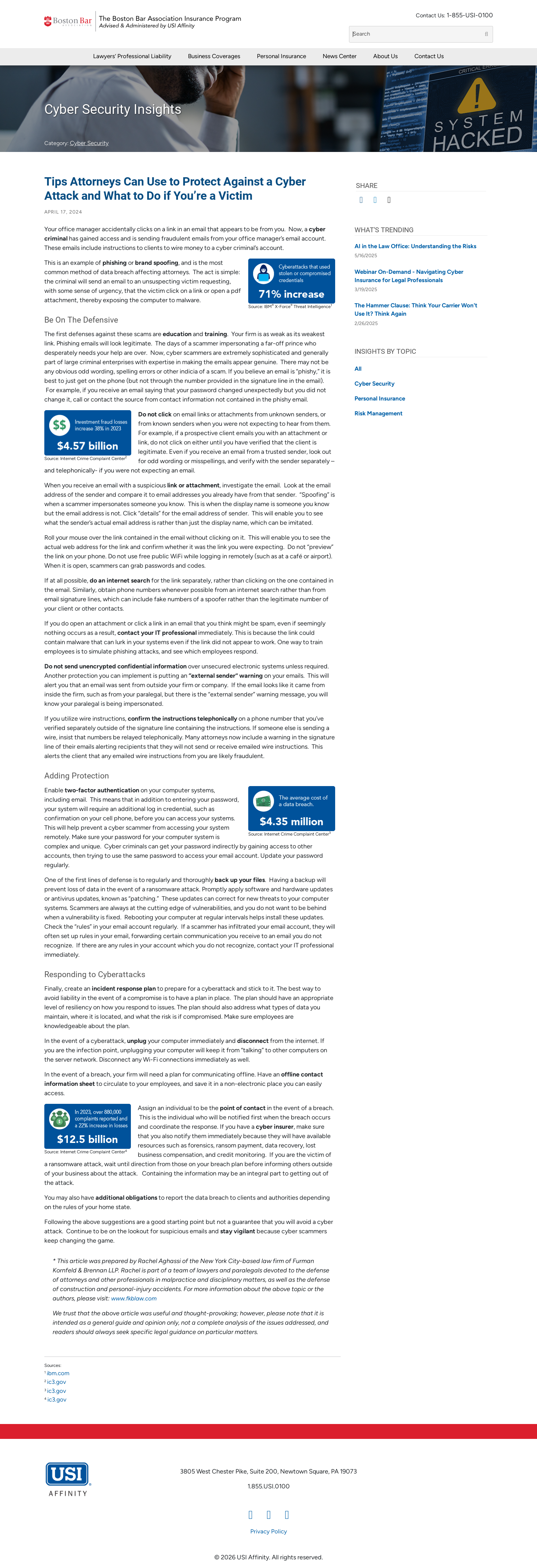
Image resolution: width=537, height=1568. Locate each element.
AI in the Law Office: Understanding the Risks (415, 247)
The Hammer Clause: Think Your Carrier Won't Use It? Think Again (416, 310)
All (358, 369)
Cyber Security (89, 143)
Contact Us (429, 57)
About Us (385, 57)
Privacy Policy (268, 1532)
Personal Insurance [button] (281, 57)
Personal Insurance (380, 399)
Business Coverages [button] (214, 57)
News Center (340, 57)
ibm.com (58, 1374)
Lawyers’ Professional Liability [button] (132, 57)
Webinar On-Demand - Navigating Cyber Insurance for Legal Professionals (409, 276)
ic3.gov (56, 1382)
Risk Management (379, 414)
